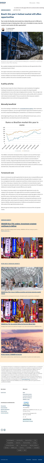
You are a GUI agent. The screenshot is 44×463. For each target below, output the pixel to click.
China (35, 440)
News (24, 392)
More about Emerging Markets (10, 264)
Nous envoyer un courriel (28, 421)
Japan (17, 445)
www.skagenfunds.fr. (26, 379)
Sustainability (36, 447)
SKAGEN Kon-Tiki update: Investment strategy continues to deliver (18, 224)
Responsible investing (27, 394)
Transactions (3, 406)
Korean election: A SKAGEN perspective (11, 354)
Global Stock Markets (26, 442)
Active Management (10, 440)
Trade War (19, 450)
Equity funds (3, 392)
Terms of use (34, 459)
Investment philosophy (27, 396)
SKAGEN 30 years (14, 447)
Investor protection (4, 413)
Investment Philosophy (10, 445)
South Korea (22, 447)
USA (24, 450)
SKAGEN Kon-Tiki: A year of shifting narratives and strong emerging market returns (21, 292)
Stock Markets (28, 447)
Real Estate (6, 447)
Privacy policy (28, 459)
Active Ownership (19, 440)
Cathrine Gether (11, 28)
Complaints (40, 459)
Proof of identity (4, 407)
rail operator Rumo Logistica (26, 108)
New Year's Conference (27, 397)
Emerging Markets (6, 10)
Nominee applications (5, 409)
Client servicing (4, 411)
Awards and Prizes (28, 440)
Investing (34, 442)
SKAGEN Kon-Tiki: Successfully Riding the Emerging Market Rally (18, 324)
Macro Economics (24, 445)
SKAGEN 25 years (26, 399)
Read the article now (5, 231)
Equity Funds (18, 442)
